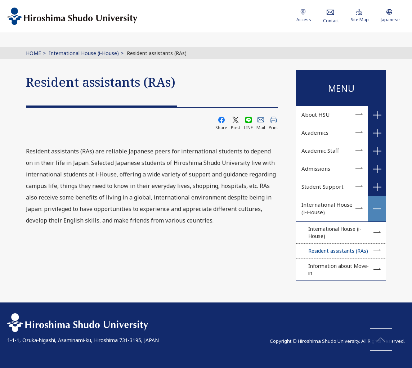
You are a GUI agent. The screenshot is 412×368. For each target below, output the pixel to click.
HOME (33, 53)
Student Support (322, 186)
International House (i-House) (84, 53)
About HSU (315, 114)
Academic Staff (320, 150)
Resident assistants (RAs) (338, 250)
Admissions (315, 168)
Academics (314, 132)
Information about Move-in (338, 269)
